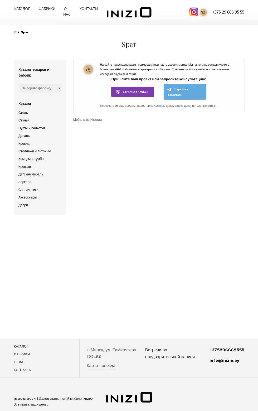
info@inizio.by (224, 354)
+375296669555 (226, 343)
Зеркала (25, 176)
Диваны (24, 130)
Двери (23, 199)
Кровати (25, 161)
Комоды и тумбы (31, 153)
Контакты (85, 8)
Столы (24, 107)
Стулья (24, 114)
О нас (64, 8)
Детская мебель (31, 168)
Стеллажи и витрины (35, 145)
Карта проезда (101, 359)
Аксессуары (28, 191)
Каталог (21, 8)
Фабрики (43, 8)
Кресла (24, 138)
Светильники (29, 184)
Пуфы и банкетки (32, 122)
